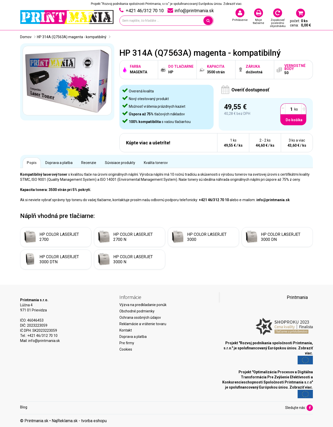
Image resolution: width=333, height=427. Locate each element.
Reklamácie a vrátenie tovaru (142, 324)
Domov (26, 37)
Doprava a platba (59, 163)
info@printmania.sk (44, 341)
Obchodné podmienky (137, 311)
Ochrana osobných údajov (140, 317)
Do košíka (294, 120)
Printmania (297, 297)
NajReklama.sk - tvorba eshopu (79, 420)
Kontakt (125, 330)
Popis (32, 163)
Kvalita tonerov (156, 163)
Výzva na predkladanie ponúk (142, 305)
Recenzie (88, 163)
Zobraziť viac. (232, 4)
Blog (23, 407)
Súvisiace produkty (120, 163)
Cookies (125, 349)
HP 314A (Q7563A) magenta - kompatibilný (71, 37)
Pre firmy (126, 343)
